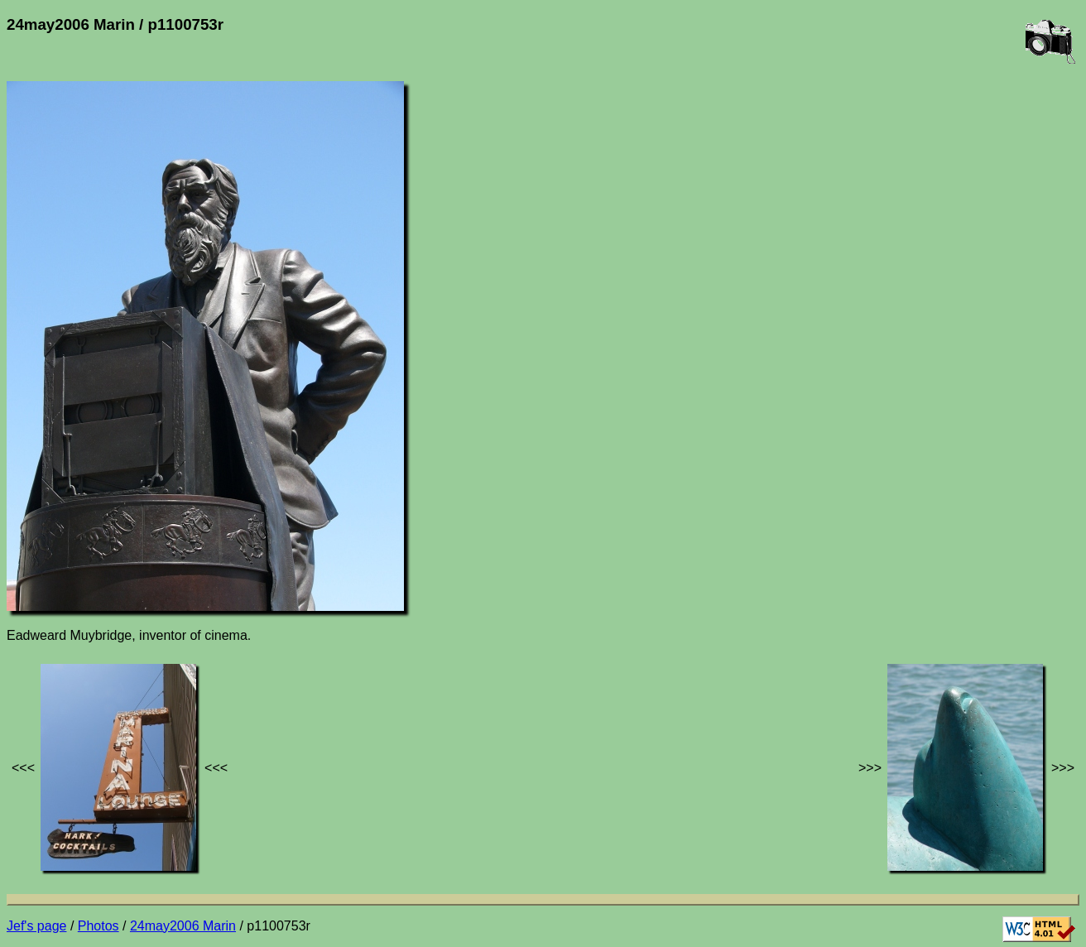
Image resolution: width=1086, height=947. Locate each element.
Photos (98, 926)
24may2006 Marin (183, 926)
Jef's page (36, 926)
